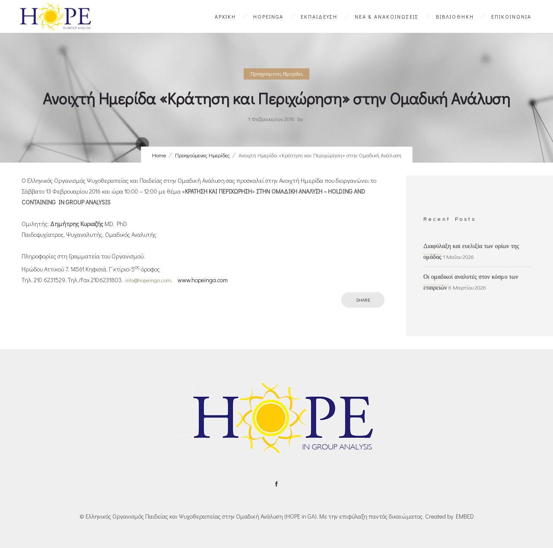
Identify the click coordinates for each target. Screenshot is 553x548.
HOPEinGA (268, 16)
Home (159, 155)
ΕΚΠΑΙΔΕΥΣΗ (319, 16)
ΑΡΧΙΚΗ (225, 16)
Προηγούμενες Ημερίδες (202, 155)
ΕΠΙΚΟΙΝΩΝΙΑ (511, 16)
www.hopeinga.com (203, 280)
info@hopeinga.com (148, 280)
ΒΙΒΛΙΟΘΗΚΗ (455, 16)
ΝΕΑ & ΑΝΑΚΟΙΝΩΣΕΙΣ (387, 16)
